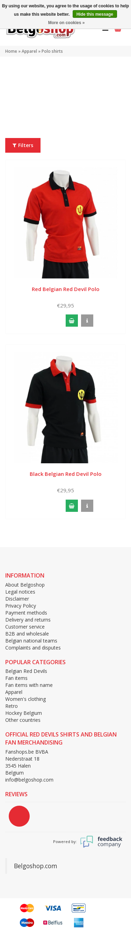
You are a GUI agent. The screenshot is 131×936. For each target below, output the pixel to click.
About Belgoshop (25, 584)
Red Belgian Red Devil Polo (66, 288)
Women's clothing (25, 699)
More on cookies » (66, 22)
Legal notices (20, 591)
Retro (11, 706)
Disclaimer (17, 598)
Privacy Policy (20, 605)
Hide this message (95, 14)
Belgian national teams (31, 640)
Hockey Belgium (23, 713)
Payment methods (26, 612)
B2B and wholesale (27, 633)
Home (11, 51)
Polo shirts (52, 51)
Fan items (16, 678)
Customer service (25, 626)
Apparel (29, 51)
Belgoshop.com (35, 866)
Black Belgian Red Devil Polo (66, 473)
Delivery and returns (28, 619)
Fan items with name (29, 685)
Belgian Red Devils (26, 671)
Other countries (23, 720)
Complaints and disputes (33, 647)
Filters (23, 145)
